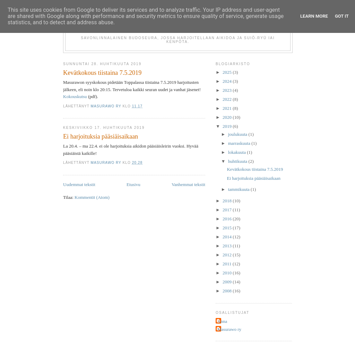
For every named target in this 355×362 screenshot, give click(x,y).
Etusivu (133, 184)
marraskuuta (240, 143)
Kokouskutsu (75, 96)
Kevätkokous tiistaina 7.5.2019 (102, 72)
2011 (228, 263)
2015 (228, 227)
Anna (222, 321)
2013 (228, 245)
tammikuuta (239, 189)
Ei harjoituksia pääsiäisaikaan (100, 136)
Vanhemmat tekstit (188, 184)
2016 (228, 218)
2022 (228, 99)
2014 (228, 236)
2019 (228, 126)
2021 (228, 108)
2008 (228, 290)
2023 (228, 90)
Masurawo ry (229, 329)
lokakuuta (237, 152)
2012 (228, 254)
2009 (228, 281)
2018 (228, 200)
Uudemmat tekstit (79, 184)
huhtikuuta (238, 161)
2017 (228, 209)
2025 (228, 72)
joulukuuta (238, 134)
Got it (342, 16)
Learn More (314, 16)
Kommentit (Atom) (92, 197)
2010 (228, 272)
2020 (228, 117)
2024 (228, 81)
